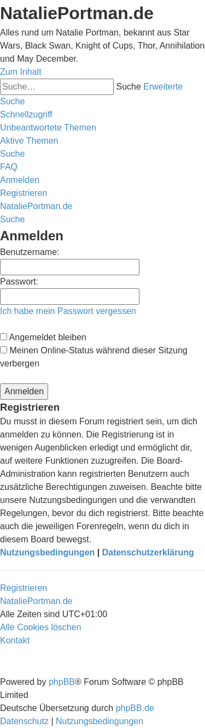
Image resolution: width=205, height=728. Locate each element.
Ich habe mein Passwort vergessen (68, 311)
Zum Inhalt (21, 71)
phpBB (62, 681)
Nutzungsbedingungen (47, 552)
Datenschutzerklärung (148, 552)
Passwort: (19, 281)
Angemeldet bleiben (43, 337)
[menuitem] (48, 127)
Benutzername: (30, 252)
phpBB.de (135, 708)
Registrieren (23, 588)
